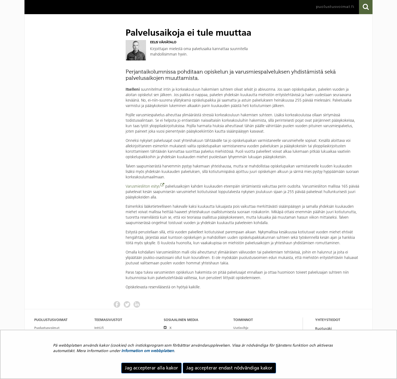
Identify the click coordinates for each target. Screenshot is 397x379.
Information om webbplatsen (147, 350)
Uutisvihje (241, 328)
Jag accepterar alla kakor (151, 368)
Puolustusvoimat (47, 328)
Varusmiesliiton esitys (143, 186)
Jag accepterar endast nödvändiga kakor (229, 368)
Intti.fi (99, 328)
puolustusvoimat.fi (335, 7)
